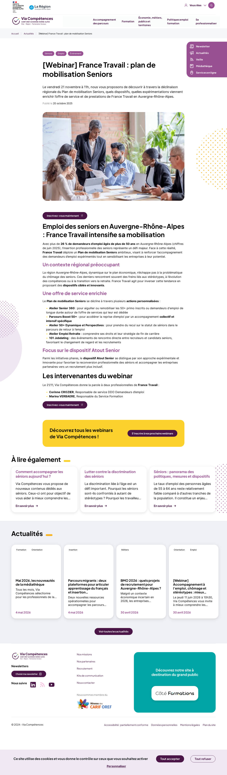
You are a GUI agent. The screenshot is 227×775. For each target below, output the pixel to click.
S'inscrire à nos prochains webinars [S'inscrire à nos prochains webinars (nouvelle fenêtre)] (152, 433)
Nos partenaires (85, 702)
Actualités (29, 33)
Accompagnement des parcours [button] (100, 21)
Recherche (211, 5)
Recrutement (83, 709)
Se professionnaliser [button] (201, 21)
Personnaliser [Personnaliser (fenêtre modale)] (116, 766)
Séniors (48, 53)
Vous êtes (195, 5)
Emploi (61, 53)
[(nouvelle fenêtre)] (93, 746)
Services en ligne (205, 73)
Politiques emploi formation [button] (173, 21)
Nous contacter (84, 724)
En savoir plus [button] (25, 547)
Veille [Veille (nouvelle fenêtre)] (198, 60)
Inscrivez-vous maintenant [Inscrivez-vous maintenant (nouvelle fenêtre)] (63, 215)
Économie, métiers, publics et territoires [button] (146, 21)
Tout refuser (203, 759)
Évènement (75, 53)
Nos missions (83, 695)
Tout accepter (170, 759)
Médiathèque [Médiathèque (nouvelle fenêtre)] (203, 66)
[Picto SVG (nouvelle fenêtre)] (32, 726)
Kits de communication (89, 716)
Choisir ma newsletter (27, 715)
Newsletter (202, 47)
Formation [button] (123, 21)
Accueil (15, 33)
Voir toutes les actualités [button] (113, 672)
